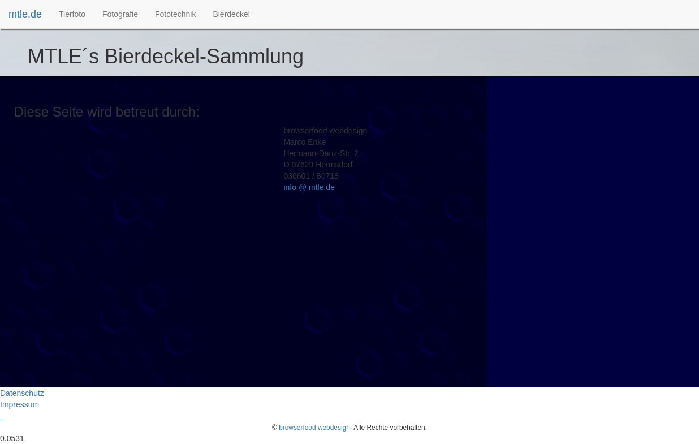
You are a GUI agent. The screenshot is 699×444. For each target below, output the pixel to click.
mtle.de (25, 14)
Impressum (19, 404)
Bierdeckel (231, 14)
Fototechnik (175, 14)
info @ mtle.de (308, 187)
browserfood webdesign (314, 428)
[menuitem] (72, 14)
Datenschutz (22, 393)
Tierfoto (72, 14)
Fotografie (120, 14)
